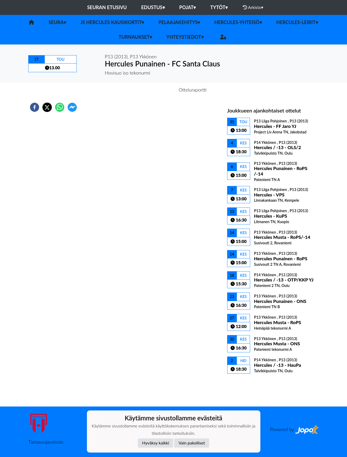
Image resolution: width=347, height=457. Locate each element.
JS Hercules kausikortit (112, 22)
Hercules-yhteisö (238, 22)
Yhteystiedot (185, 37)
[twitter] (47, 107)
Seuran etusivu (107, 7)
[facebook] (34, 107)
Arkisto (253, 7)
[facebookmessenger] (72, 107)
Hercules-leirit (297, 22)
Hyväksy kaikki (155, 442)
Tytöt (219, 7)
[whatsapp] (59, 107)
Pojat (187, 7)
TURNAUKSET (135, 37)
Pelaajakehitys (179, 22)
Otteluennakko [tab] (155, 90)
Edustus (153, 7)
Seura (57, 22)
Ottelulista (244, 388)
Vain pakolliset (191, 442)
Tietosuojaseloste (45, 442)
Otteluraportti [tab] (193, 90)
